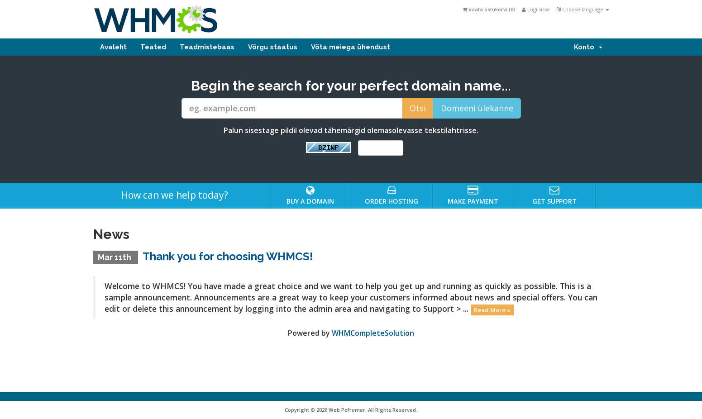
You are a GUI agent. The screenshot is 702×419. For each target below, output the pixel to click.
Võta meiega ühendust (350, 47)
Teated (153, 47)
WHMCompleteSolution (373, 333)
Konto (588, 47)
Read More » (492, 309)
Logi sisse (536, 9)
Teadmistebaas (207, 47)
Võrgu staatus (272, 47)
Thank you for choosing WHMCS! (228, 256)
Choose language (583, 9)
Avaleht (113, 47)
